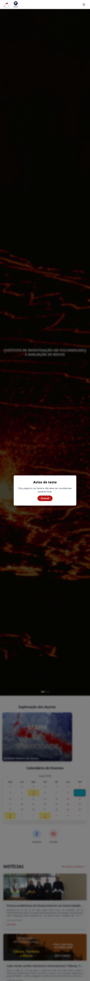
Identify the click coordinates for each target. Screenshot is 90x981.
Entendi (45, 498)
